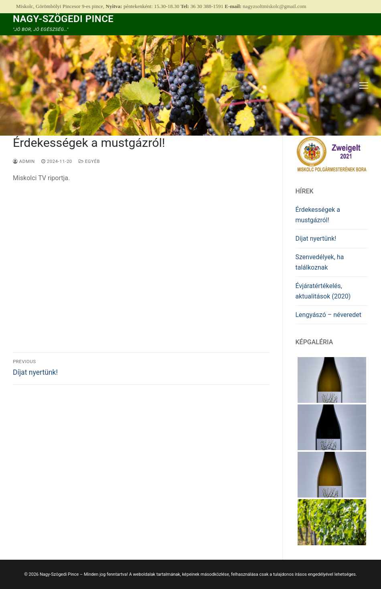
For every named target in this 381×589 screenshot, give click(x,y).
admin (24, 161)
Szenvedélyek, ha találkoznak (320, 262)
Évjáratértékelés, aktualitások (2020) (323, 291)
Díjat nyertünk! (316, 238)
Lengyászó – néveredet (329, 315)
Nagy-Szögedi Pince (63, 18)
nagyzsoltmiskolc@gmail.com (274, 6)
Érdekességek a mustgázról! (318, 215)
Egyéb (89, 161)
